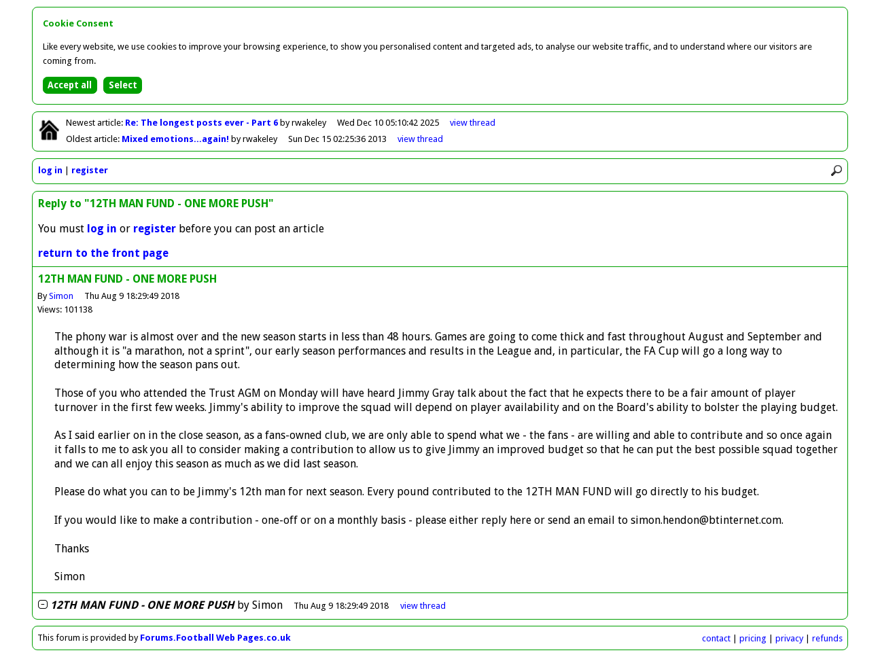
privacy (789, 638)
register (89, 170)
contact (716, 638)
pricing (753, 638)
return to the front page (103, 253)
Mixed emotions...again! (176, 139)
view (472, 123)
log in (50, 170)
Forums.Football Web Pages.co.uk (215, 638)
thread (423, 606)
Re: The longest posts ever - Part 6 (202, 123)
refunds (827, 638)
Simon (61, 296)
